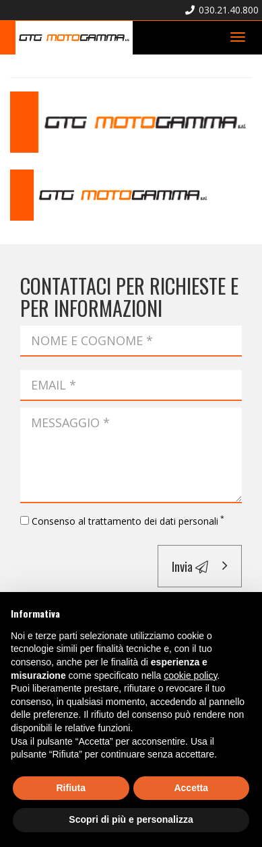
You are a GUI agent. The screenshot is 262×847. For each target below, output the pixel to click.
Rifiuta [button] (71, 787)
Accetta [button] (191, 787)
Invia (190, 565)
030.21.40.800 (222, 9)
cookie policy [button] (190, 675)
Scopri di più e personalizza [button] (131, 819)
